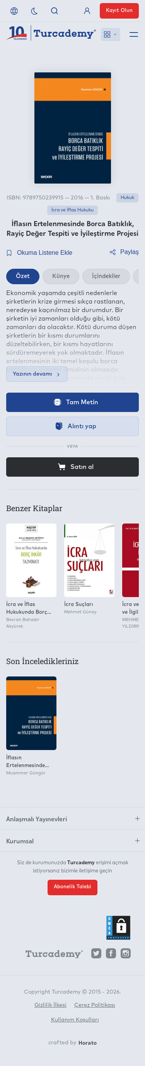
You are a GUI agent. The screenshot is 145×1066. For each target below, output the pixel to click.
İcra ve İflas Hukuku (72, 210)
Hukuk (127, 198)
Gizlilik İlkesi (50, 1005)
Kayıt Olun (119, 10)
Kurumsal (20, 840)
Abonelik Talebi (72, 886)
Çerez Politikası (94, 1005)
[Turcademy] (51, 955)
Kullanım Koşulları (75, 1020)
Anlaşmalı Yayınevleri (36, 818)
